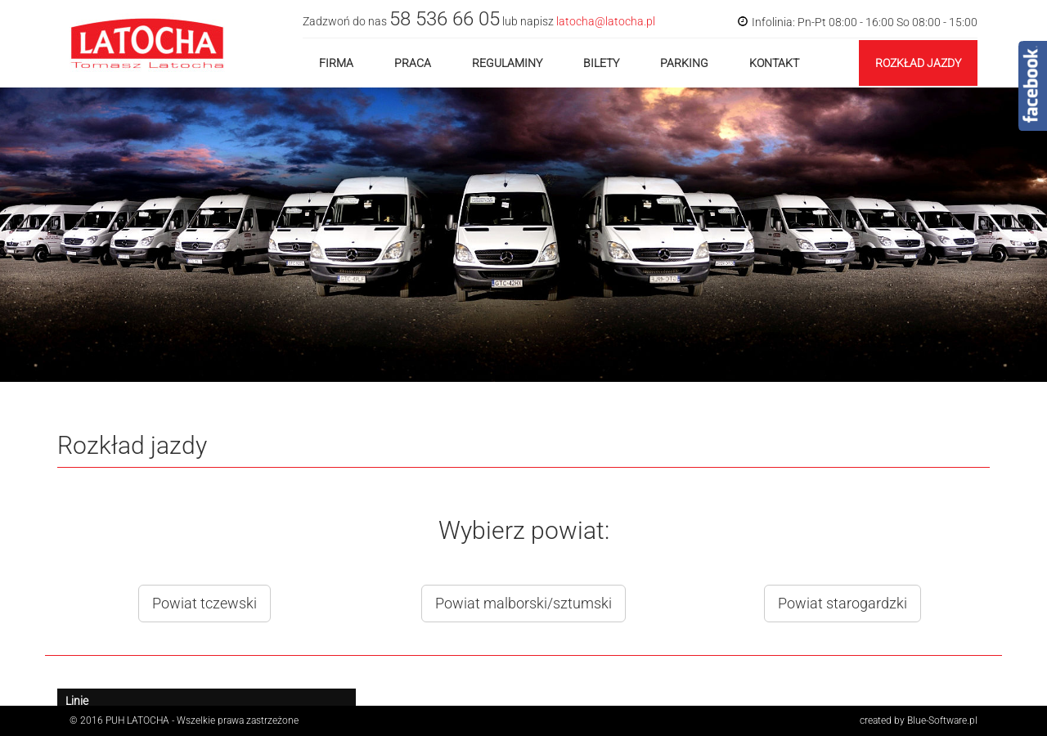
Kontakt (774, 63)
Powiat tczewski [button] (204, 603)
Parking (684, 63)
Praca (412, 63)
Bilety (601, 63)
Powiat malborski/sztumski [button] (523, 603)
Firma (336, 63)
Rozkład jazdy (918, 63)
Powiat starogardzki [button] (842, 603)
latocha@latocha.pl (605, 21)
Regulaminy (507, 63)
